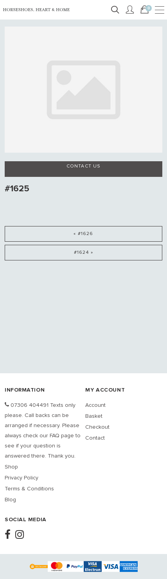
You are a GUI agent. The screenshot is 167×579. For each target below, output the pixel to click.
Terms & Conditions (29, 489)
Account (95, 405)
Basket (93, 416)
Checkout (97, 427)
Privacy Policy (21, 478)
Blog (10, 499)
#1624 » (83, 252)
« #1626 (83, 234)
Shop (11, 467)
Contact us (83, 166)
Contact (95, 438)
